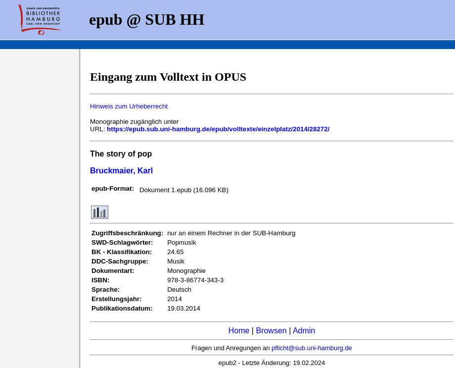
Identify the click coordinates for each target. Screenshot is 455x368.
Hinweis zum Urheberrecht (129, 106)
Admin (304, 330)
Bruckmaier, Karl (121, 170)
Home (239, 330)
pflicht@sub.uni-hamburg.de (312, 348)
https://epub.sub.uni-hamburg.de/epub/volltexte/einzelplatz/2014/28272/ (218, 129)
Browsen (271, 330)
